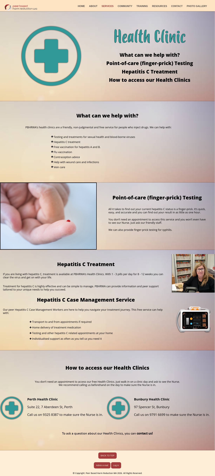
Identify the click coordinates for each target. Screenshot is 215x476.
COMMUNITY (125, 6)
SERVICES (108, 6)
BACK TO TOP (107, 455)
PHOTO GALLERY (197, 6)
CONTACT (177, 6)
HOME (81, 6)
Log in (116, 465)
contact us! (145, 433)
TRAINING (142, 6)
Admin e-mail (102, 465)
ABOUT (93, 6)
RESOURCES (159, 6)
